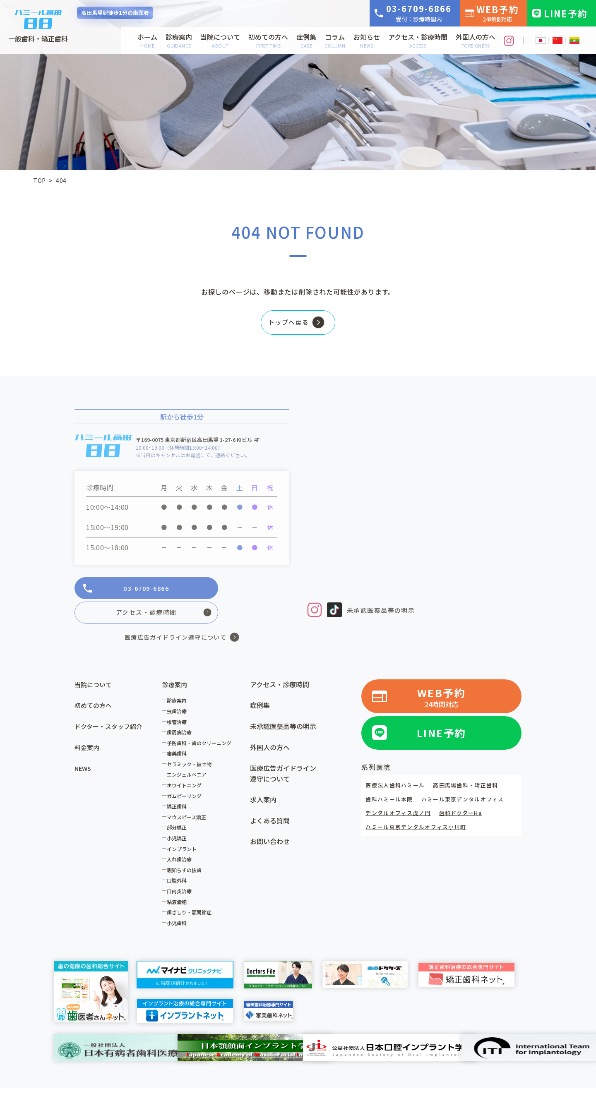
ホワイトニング (186, 766)
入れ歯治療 (181, 840)
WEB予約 (497, 12)
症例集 (306, 40)
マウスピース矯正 (188, 797)
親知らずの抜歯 (186, 850)
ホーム (147, 40)
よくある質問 (270, 801)
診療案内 (179, 40)
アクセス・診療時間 (417, 40)
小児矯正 (179, 819)
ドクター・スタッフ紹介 (110, 707)
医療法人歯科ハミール (397, 764)
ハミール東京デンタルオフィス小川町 (419, 806)
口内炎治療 (181, 871)
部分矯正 (179, 808)
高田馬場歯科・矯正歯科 (472, 764)
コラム (334, 40)
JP (541, 40)
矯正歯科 (179, 787)
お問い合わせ (270, 822)
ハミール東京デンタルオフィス (469, 779)
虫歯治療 (179, 691)
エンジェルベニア (189, 755)
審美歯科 (179, 734)
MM (574, 40)
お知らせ (366, 40)
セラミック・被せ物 (191, 744)
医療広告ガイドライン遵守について (283, 754)
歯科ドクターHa (467, 792)
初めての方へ (268, 40)
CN (557, 40)
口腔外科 (179, 861)
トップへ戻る (286, 324)
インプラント (184, 829)
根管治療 (179, 702)
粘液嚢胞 (179, 882)
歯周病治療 (181, 713)
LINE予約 (566, 13)
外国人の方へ (475, 40)
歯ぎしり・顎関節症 (191, 893)
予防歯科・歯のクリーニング (201, 723)
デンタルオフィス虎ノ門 (400, 792)
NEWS (84, 749)
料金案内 (87, 728)
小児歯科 (179, 903)
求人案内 (263, 780)
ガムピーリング (186, 776)
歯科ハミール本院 (390, 779)
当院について (220, 40)
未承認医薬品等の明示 (383, 613)
